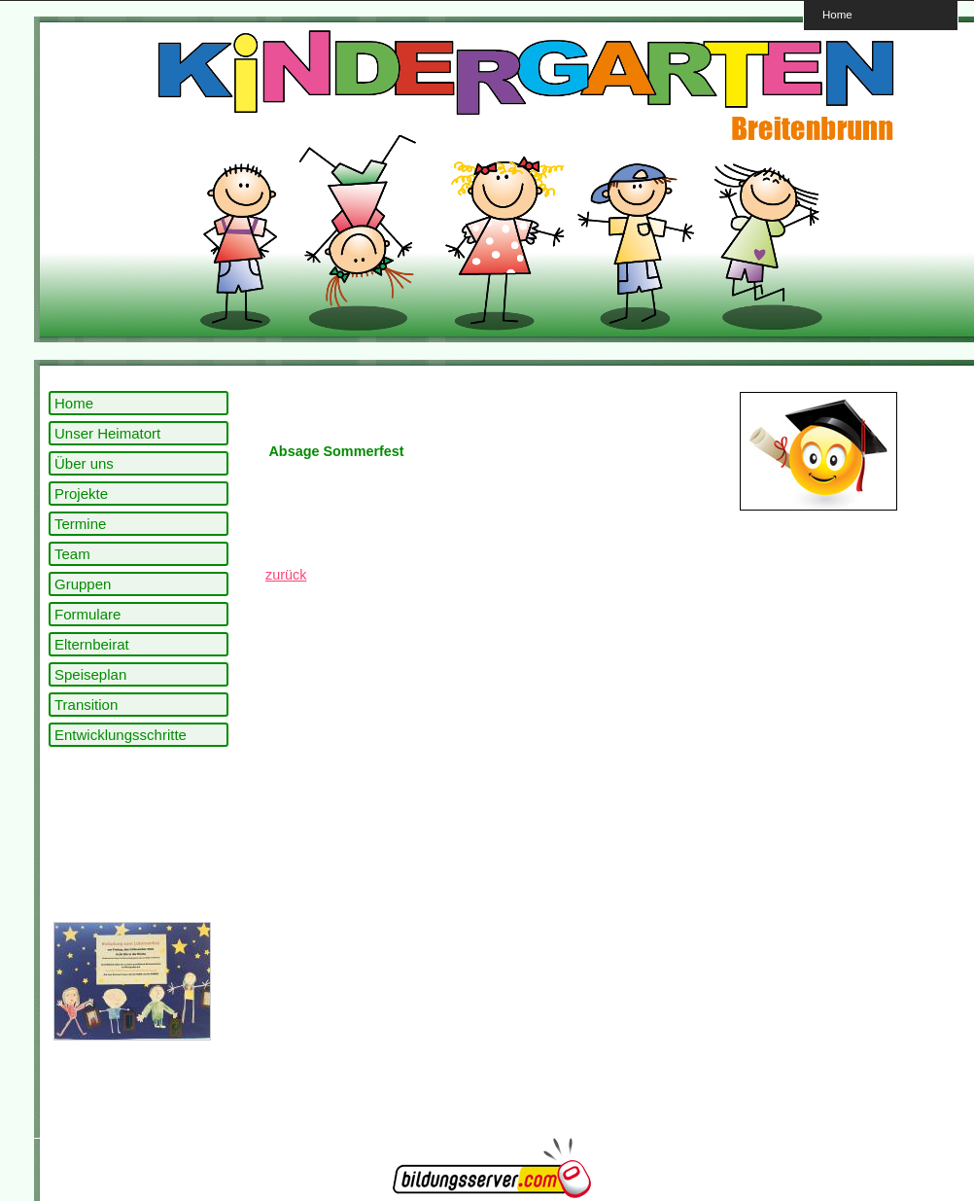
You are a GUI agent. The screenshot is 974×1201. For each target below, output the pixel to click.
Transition (86, 704)
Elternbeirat (91, 644)
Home (837, 14)
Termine (80, 523)
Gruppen (82, 584)
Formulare (87, 614)
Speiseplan (90, 674)
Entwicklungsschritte (120, 734)
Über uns (84, 463)
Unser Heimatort (107, 433)
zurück (285, 575)
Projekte (81, 493)
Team (72, 554)
